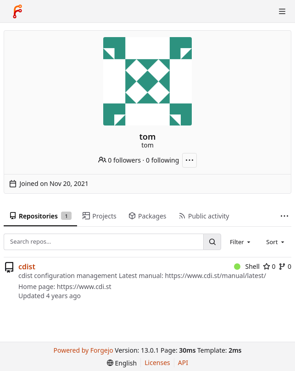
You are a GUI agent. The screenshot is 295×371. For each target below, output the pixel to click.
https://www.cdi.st (84, 286)
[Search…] (212, 242)
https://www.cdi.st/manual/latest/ (215, 275)
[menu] (122, 363)
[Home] (17, 11)
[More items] (284, 216)
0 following (162, 160)
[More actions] (189, 160)
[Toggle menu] (282, 11)
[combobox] (240, 242)
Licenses (157, 362)
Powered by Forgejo (83, 350)
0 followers (119, 160)
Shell (247, 266)
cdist (26, 266)
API (183, 362)
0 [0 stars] (269, 266)
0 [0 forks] (284, 266)
